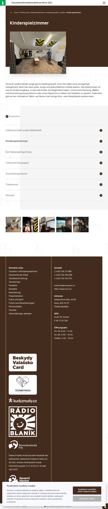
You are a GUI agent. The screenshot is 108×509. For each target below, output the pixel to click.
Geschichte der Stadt (18, 275)
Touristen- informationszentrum (23, 272)
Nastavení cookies (87, 499)
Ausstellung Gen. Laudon (55, 12)
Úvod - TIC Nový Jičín (22, 12)
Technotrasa (14, 282)
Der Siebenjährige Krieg (18, 152)
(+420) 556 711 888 (62, 272)
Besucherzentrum (38, 12)
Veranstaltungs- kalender (20, 314)
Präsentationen (16, 296)
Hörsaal (10, 195)
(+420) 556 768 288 (63, 275)
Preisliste (13, 286)
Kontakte (13, 289)
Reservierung (15, 293)
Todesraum (12, 184)
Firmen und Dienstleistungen (21, 303)
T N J (31, 3)
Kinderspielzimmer (17, 141)
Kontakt (58, 268)
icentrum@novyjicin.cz (64, 286)
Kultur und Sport (16, 300)
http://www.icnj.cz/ (63, 289)
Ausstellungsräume (16, 173)
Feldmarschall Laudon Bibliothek (23, 130)
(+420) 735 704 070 (63, 279)
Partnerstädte (15, 307)
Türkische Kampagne (17, 163)
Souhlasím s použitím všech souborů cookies (87, 490)
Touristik (12, 310)
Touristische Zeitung (18, 279)
